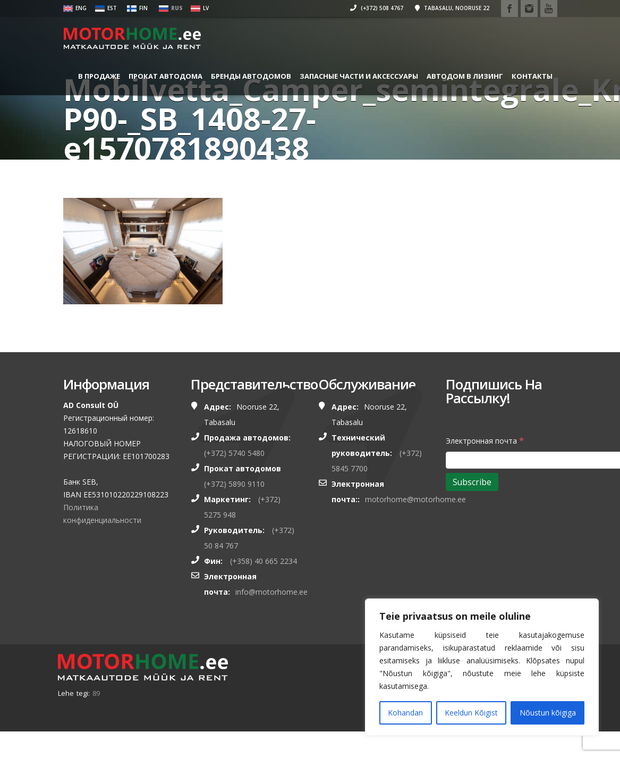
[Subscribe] (472, 482)
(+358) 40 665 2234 (263, 561)
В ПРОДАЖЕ (95, 76)
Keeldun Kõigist (471, 713)
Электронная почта (485, 440)
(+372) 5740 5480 (234, 453)
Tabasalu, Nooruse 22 (445, 8)
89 (96, 693)
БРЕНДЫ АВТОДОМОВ (247, 76)
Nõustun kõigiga (548, 713)
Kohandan (405, 713)
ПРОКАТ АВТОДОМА (162, 76)
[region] (482, 667)
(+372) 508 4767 (369, 8)
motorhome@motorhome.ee (415, 499)
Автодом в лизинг (461, 76)
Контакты (94, 118)
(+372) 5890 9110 (234, 484)
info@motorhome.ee (271, 592)
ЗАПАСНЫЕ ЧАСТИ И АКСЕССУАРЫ (355, 76)
